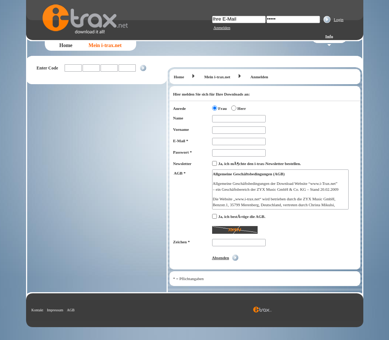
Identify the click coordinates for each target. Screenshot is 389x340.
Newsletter (182, 163)
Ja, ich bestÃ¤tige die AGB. (242, 216)
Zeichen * (181, 242)
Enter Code (47, 68)
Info (329, 36)
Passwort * (182, 152)
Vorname (181, 129)
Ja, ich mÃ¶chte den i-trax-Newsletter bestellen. (259, 163)
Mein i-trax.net (104, 45)
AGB (70, 310)
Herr (241, 108)
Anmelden (222, 27)
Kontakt (37, 310)
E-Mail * (180, 141)
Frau (222, 108)
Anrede (179, 108)
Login (338, 19)
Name (178, 118)
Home (66, 45)
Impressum (55, 310)
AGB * (180, 173)
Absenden (220, 257)
